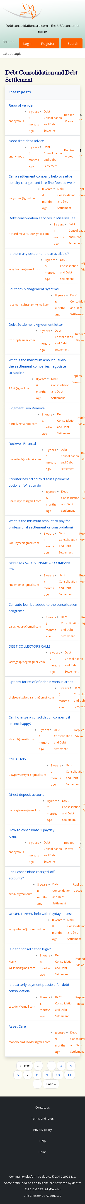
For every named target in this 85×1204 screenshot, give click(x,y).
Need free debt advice (26, 140)
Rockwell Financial (22, 443)
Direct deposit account (26, 794)
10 (59, 1074)
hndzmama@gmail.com (24, 585)
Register (48, 43)
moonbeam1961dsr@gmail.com (29, 1042)
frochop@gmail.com (22, 340)
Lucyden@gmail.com (22, 1007)
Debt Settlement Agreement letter (36, 324)
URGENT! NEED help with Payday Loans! (40, 913)
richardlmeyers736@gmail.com (29, 234)
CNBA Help (17, 759)
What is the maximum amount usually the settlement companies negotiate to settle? (37, 366)
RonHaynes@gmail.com (24, 543)
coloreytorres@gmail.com (25, 810)
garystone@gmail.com (23, 198)
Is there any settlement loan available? (39, 253)
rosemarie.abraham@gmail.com (29, 305)
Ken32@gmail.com (20, 894)
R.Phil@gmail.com (20, 388)
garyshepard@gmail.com (25, 626)
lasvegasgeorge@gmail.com (27, 662)
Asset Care (17, 1026)
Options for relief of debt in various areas (41, 681)
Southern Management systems (34, 289)
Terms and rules (42, 1118)
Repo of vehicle (21, 105)
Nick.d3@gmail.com (21, 739)
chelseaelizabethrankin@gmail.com (31, 697)
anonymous (16, 121)
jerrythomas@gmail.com (24, 269)
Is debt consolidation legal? (30, 949)
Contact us (42, 1107)
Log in (27, 43)
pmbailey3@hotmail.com (25, 459)
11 (71, 1074)
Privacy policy (42, 1130)
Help (42, 1141)
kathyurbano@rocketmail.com (28, 929)
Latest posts (20, 92)
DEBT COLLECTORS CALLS (30, 646)
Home (43, 1152)
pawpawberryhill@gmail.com (27, 775)
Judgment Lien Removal (27, 408)
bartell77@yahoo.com (23, 424)
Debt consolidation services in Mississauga (42, 218)
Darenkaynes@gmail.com (25, 501)
